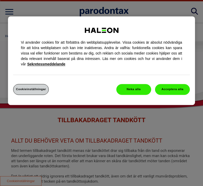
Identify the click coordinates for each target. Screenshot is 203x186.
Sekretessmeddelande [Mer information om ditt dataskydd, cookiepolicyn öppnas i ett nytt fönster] (46, 64)
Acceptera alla (172, 89)
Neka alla (134, 89)
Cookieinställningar (31, 89)
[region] (101, 60)
